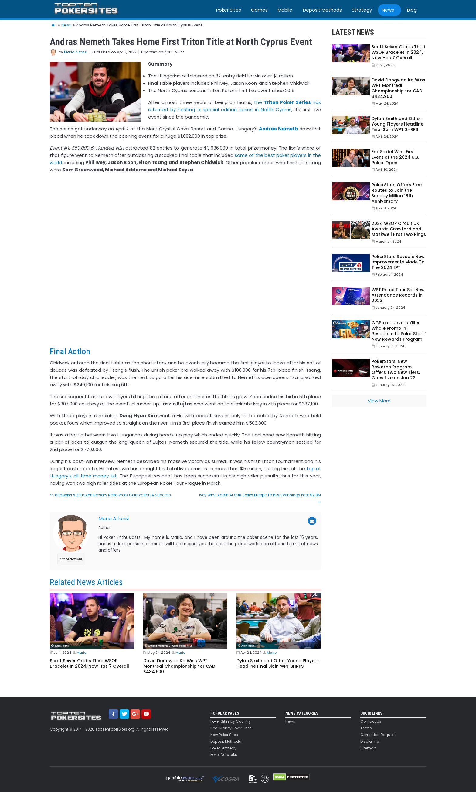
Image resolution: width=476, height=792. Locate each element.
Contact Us (370, 721)
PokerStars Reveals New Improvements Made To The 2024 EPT (398, 261)
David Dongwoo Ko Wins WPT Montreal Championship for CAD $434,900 (179, 666)
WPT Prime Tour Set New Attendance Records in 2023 (398, 295)
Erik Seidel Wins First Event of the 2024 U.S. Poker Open (395, 157)
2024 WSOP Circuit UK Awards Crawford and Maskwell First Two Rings (399, 228)
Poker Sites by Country (230, 721)
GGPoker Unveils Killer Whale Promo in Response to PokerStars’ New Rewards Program (399, 331)
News (388, 10)
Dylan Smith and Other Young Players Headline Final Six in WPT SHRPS (277, 663)
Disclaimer (370, 741)
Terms (366, 728)
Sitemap (368, 748)
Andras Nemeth (278, 129)
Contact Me (71, 559)
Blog (412, 10)
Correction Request (378, 734)
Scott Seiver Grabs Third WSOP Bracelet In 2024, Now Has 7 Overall (89, 663)
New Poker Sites (224, 734)
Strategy (362, 10)
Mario (81, 652)
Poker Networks (223, 754)
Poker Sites (228, 10)
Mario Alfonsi (76, 52)
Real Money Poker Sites (231, 728)
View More (379, 401)
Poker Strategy (223, 748)
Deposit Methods (322, 10)
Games (259, 10)
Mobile (285, 10)
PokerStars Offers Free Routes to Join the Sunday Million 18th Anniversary (397, 193)
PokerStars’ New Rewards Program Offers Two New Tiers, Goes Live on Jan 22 (396, 369)
